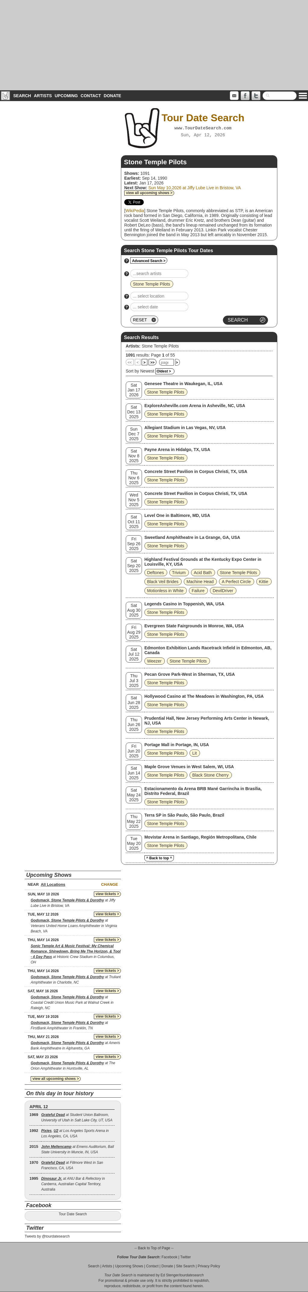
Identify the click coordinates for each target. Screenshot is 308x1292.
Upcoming (66, 95)
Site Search (185, 1266)
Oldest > (164, 371)
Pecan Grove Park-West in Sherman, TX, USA (189, 674)
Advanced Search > (148, 261)
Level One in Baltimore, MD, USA (177, 515)
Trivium (179, 572)
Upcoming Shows (129, 1266)
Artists (43, 95)
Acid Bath (203, 572)
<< (130, 362)
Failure (198, 590)
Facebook (169, 1257)
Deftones (155, 572)
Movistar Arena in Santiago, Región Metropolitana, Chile (200, 837)
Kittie (263, 581)
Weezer (154, 661)
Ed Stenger (170, 1275)
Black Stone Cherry (210, 775)
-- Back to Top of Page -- (154, 1248)
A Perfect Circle (236, 581)
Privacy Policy (209, 1266)
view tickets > (107, 894)
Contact (91, 95)
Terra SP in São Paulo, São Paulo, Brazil (184, 815)
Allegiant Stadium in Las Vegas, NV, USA (185, 427)
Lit (194, 753)
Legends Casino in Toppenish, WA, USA (184, 603)
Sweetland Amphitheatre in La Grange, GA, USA (192, 537)
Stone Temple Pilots (160, 346)
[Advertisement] (154, 45)
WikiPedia (134, 210)
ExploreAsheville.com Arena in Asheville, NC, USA (194, 405)
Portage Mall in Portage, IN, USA (176, 744)
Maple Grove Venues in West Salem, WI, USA (189, 766)
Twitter (185, 1257)
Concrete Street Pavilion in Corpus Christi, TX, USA (195, 471)
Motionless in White (165, 590)
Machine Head (200, 581)
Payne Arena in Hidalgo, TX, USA (177, 449)
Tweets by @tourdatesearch (47, 1236)
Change (109, 884)
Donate (112, 95)
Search (22, 95)
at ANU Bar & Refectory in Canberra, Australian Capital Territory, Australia (73, 1184)
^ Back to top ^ (159, 858)
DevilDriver (223, 590)
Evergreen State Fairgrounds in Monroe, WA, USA (194, 625)
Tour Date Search (73, 1214)
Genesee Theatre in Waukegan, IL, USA (183, 383)
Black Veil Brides (162, 581)
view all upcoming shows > (149, 193)
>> (152, 362)
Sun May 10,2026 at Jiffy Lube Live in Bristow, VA (194, 187)
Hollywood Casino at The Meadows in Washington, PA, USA (204, 696)
